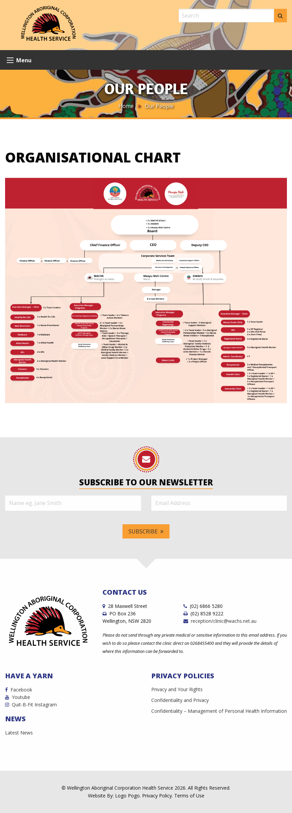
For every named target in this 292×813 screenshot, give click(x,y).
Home (126, 106)
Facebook (18, 689)
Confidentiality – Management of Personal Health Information (219, 711)
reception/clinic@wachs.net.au (219, 621)
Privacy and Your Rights (177, 689)
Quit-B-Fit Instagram (31, 704)
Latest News (19, 732)
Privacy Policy (157, 795)
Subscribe (146, 531)
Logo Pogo (127, 795)
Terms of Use (189, 795)
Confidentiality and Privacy (180, 700)
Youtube (17, 697)
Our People (159, 106)
